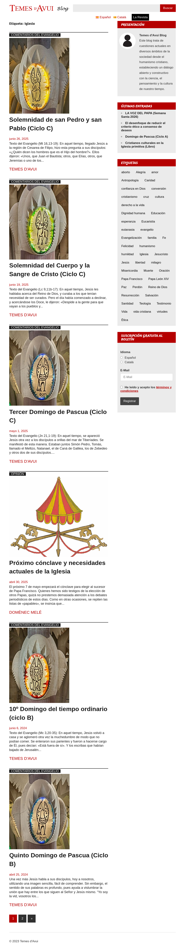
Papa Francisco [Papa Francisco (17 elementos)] (132, 279)
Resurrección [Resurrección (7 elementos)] (130, 295)
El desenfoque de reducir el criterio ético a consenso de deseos (143, 126)
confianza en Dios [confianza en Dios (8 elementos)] (133, 188)
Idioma (125, 352)
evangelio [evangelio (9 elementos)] (146, 229)
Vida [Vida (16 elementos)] (124, 311)
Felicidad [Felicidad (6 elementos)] (127, 246)
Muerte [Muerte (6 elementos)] (148, 270)
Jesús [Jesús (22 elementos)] (125, 262)
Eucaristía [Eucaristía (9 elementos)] (148, 221)
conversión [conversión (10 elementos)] (158, 188)
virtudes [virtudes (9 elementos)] (162, 311)
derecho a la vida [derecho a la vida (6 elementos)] (133, 205)
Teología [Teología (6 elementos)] (145, 303)
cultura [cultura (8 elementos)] (159, 196)
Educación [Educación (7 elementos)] (158, 213)
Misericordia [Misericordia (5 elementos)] (129, 270)
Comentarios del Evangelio (35, 35)
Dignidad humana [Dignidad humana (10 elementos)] (133, 213)
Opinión (17, 474)
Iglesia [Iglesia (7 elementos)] (144, 254)
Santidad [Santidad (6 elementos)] (127, 303)
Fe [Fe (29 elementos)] (164, 237)
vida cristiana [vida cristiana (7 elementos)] (142, 311)
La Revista (140, 17)
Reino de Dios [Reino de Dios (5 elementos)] (157, 287)
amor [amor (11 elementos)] (154, 172)
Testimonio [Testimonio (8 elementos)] (164, 303)
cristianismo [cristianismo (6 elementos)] (129, 196)
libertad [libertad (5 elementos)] (140, 262)
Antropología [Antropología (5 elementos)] (130, 180)
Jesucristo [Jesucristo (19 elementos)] (161, 254)
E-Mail (124, 370)
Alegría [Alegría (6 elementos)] (140, 172)
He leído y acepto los (146, 389)
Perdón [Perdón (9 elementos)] (137, 287)
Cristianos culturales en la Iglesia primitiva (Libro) (142, 144)
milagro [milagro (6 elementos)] (156, 262)
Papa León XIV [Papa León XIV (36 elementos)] (158, 279)
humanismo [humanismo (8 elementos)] (147, 246)
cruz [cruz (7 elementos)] (146, 196)
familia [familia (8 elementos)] (152, 237)
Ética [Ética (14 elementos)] (124, 320)
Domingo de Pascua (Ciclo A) (146, 136)
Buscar (168, 8)
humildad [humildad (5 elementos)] (127, 254)
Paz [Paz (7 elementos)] (124, 287)
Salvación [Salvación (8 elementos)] (151, 295)
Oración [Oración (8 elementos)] (164, 270)
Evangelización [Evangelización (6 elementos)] (131, 237)
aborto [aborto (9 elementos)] (125, 172)
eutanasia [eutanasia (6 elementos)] (128, 229)
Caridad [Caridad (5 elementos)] (150, 180)
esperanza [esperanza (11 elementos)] (128, 221)
